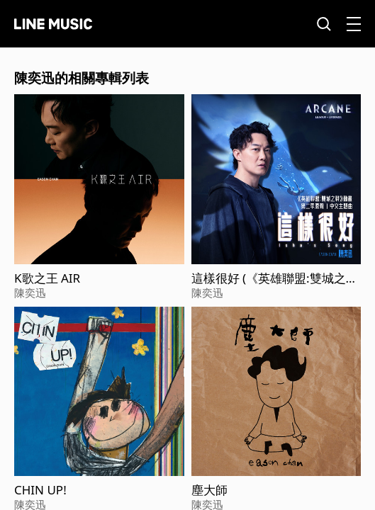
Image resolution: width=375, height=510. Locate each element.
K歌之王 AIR (47, 278)
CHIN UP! (40, 490)
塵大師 (209, 490)
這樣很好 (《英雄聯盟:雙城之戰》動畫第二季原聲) (268, 278)
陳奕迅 (30, 292)
